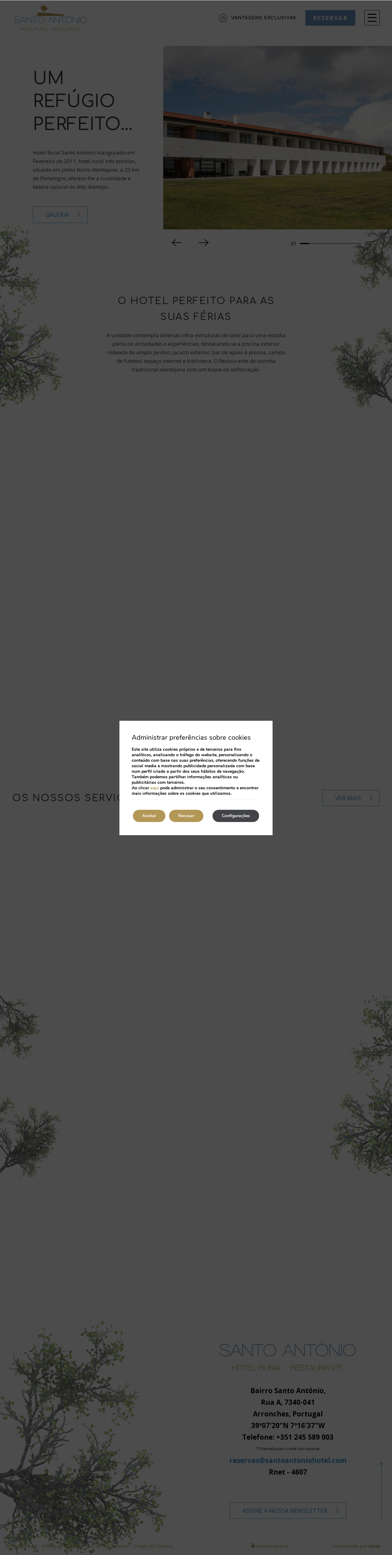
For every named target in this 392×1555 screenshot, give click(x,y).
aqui (154, 788)
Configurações (236, 816)
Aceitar (149, 816)
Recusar (186, 816)
